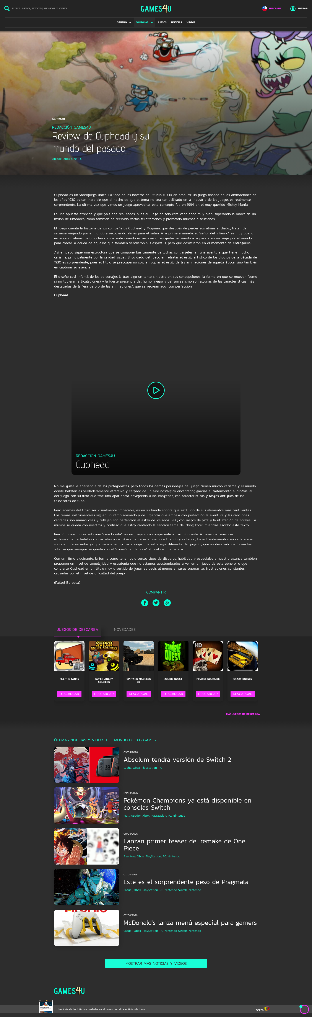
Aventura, (130, 856)
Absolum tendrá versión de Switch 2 (177, 759)
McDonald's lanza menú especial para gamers (190, 922)
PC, (170, 815)
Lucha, (128, 767)
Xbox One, (70, 159)
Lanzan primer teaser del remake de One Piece (184, 844)
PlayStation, (149, 767)
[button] (124, 22)
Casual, (128, 890)
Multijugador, (132, 815)
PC (80, 159)
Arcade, (57, 159)
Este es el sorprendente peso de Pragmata (186, 882)
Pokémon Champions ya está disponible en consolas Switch (187, 803)
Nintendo (179, 815)
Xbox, (136, 767)
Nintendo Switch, (176, 890)
